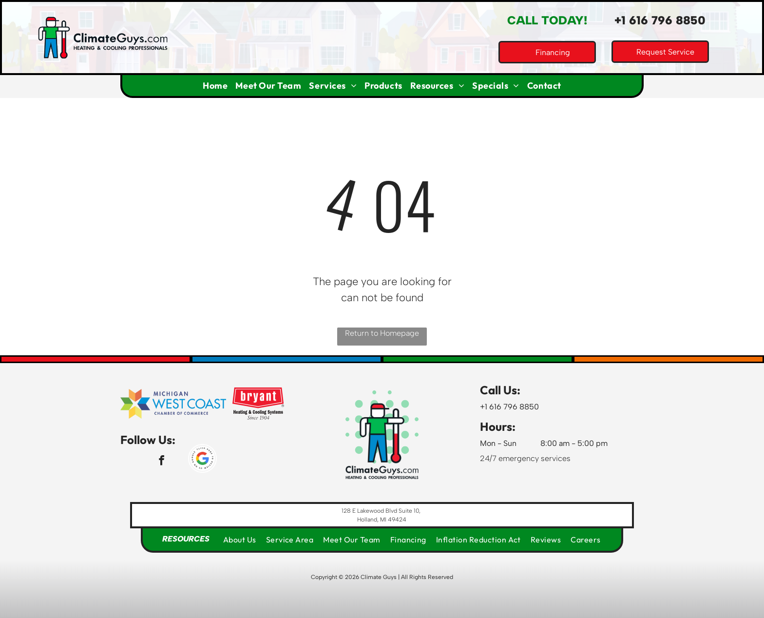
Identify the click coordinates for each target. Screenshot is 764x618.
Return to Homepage (382, 333)
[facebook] (161, 461)
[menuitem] (215, 85)
